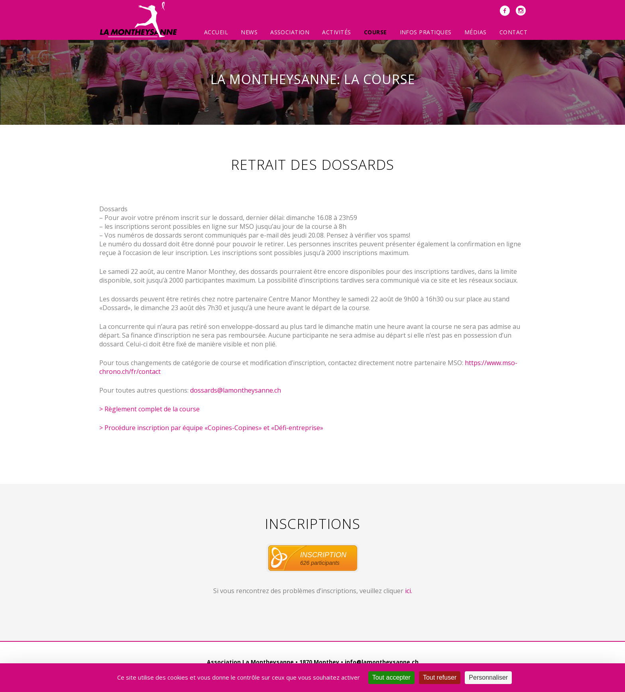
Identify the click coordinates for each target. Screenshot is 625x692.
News (249, 32)
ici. (408, 590)
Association (289, 32)
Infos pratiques (426, 32)
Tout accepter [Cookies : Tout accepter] (391, 677)
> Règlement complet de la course (149, 409)
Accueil (216, 32)
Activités (336, 32)
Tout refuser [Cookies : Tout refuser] (439, 677)
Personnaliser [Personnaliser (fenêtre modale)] (488, 677)
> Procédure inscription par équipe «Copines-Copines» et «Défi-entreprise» (211, 427)
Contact (513, 32)
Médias (475, 32)
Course (375, 32)
